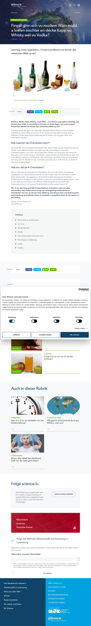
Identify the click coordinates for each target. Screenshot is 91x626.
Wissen (7, 596)
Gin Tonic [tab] (21, 224)
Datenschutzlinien (56, 599)
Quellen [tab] (20, 248)
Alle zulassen (74, 335)
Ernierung (48, 354)
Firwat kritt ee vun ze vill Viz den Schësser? (58, 357)
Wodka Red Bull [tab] (23, 228)
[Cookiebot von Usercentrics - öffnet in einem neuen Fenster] (80, 289)
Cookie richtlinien (56, 602)
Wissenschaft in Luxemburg (15, 587)
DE (70, 5)
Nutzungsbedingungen (58, 595)
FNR (20, 39)
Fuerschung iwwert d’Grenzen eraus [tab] (31, 236)
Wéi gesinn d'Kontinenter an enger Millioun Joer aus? (63, 421)
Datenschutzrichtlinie (47, 567)
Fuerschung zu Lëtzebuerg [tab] (27, 240)
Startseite (76, 12)
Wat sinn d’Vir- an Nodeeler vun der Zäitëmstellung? (27, 421)
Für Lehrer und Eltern (12, 604)
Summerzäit (15, 418)
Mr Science (14, 12)
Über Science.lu (54, 583)
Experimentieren (11, 600)
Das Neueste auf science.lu (15, 583)
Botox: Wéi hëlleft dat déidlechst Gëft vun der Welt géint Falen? (26, 459)
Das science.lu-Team (56, 587)
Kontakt (52, 591)
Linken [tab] (20, 244)
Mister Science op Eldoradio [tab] (28, 220)
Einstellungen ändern (64, 494)
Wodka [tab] (20, 232)
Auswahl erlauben (45, 335)
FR (74, 5)
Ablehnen (16, 335)
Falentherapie (16, 456)
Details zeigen (80, 328)
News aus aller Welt (12, 591)
